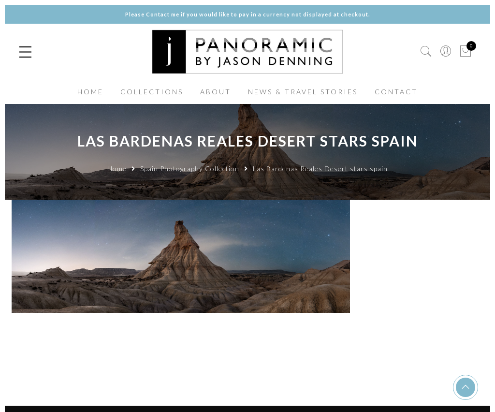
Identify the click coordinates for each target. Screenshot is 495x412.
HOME (90, 92)
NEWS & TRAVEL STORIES (303, 92)
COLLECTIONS (151, 92)
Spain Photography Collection (189, 168)
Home (117, 168)
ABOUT (215, 92)
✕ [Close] (484, 206)
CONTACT (396, 92)
